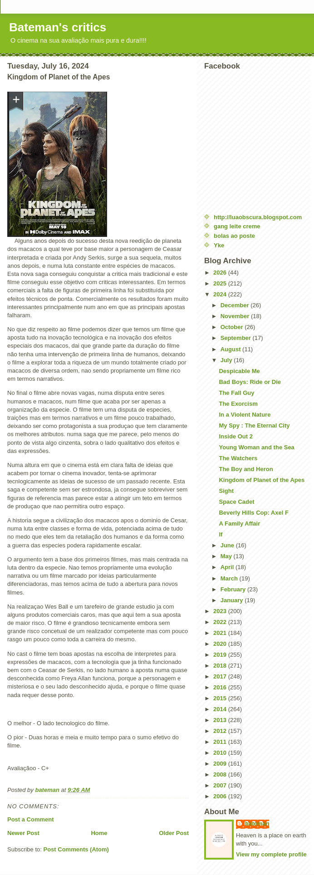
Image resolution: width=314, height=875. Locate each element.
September (237, 337)
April (228, 567)
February (234, 589)
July (227, 360)
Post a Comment (30, 819)
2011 (220, 741)
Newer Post (23, 833)
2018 (220, 665)
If (220, 534)
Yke (219, 245)
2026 (220, 272)
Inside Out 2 (235, 436)
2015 (220, 698)
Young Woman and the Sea (256, 447)
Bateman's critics (57, 27)
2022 (220, 622)
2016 (220, 687)
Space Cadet (236, 501)
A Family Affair (239, 523)
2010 (220, 752)
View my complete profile (271, 854)
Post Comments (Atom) (76, 849)
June (228, 545)
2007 (220, 785)
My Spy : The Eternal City (254, 425)
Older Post (174, 833)
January (233, 600)
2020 (220, 643)
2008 (220, 774)
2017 (220, 676)
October (233, 327)
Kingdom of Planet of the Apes (261, 480)
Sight (226, 490)
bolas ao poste (234, 235)
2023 (220, 611)
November (236, 316)
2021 (220, 632)
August (231, 349)
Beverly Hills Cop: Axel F (253, 512)
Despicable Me (239, 371)
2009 (220, 763)
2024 (220, 294)
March (230, 578)
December (235, 305)
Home (99, 833)
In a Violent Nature (244, 414)
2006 (220, 796)
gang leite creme (237, 226)
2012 (220, 731)
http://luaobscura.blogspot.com (258, 217)
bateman (257, 823)
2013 (220, 720)
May (227, 556)
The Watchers (238, 458)
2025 (220, 283)
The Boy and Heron (246, 469)
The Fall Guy (236, 392)
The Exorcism (238, 403)
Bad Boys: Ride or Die (250, 382)
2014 (220, 709)
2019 (220, 654)
